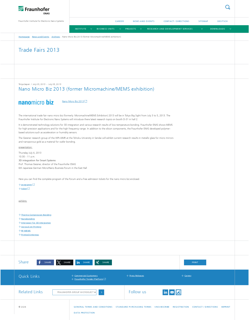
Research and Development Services (170, 29)
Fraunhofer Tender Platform (88, 279)
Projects (130, 29)
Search (227, 7)
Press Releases (137, 275)
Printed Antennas (30, 235)
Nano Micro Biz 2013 (73, 101)
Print (195, 262)
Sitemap (203, 21)
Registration (181, 307)
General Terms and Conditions (93, 307)
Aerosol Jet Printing (31, 227)
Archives (56, 37)
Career (119, 21)
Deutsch (222, 21)
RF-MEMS (26, 231)
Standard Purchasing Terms (133, 307)
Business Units (105, 29)
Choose (101, 292)
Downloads (217, 29)
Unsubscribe (162, 307)
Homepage (24, 37)
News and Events (144, 21)
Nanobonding (28, 219)
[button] (45, 262)
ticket (24, 188)
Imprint (225, 307)
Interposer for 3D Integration (36, 223)
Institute (80, 29)
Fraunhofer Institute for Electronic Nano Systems (41, 21)
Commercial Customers (86, 275)
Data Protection (84, 313)
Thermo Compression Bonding (36, 215)
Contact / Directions (176, 21)
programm (26, 184)
